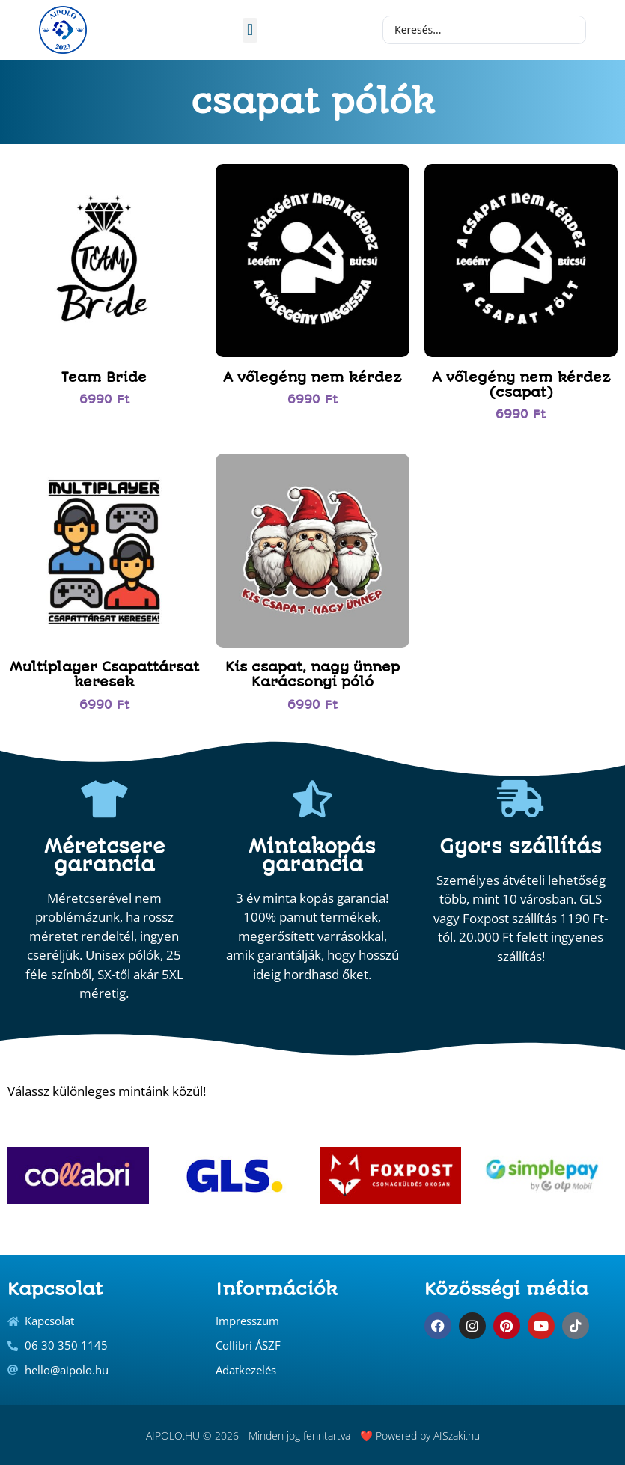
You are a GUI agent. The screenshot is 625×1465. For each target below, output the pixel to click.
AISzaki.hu (456, 1435)
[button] (250, 30)
